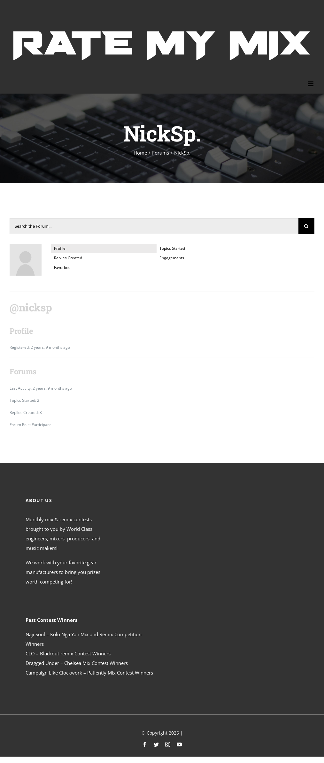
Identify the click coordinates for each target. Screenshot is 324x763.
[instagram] (167, 744)
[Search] (306, 226)
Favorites (62, 267)
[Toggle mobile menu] (311, 83)
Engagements (171, 258)
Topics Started (172, 248)
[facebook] (144, 744)
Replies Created (68, 258)
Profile (60, 248)
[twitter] (156, 744)
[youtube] (179, 744)
